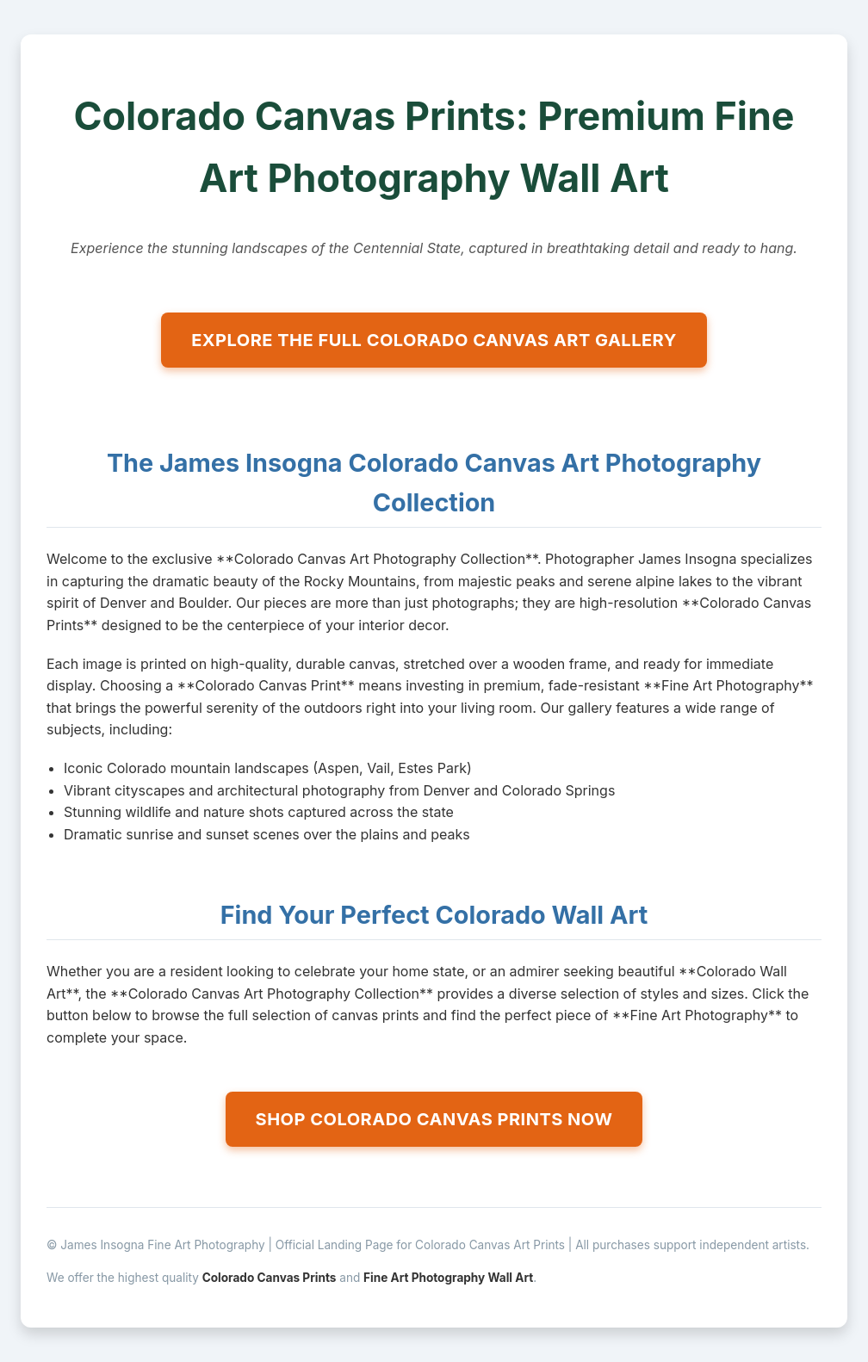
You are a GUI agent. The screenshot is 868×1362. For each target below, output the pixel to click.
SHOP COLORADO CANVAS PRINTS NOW (434, 1119)
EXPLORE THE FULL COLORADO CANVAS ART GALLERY (434, 340)
